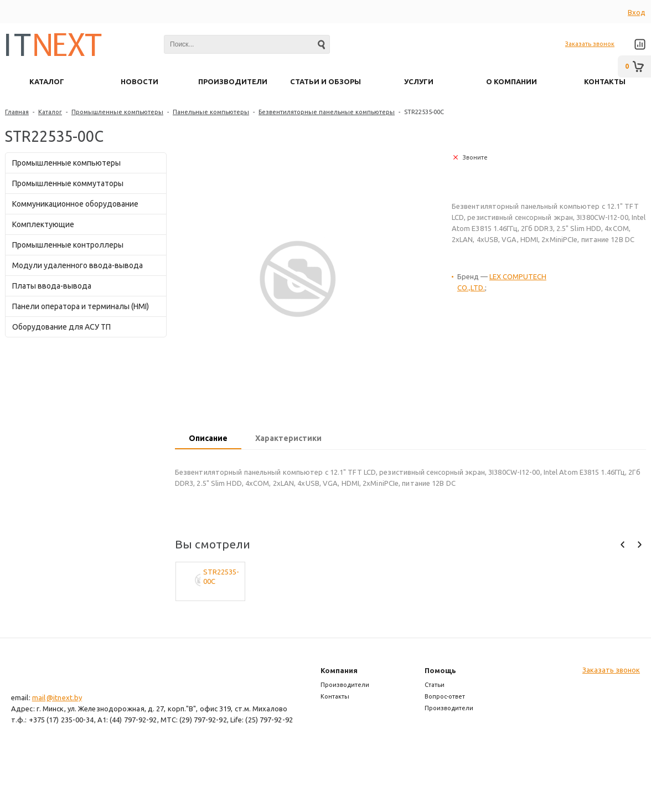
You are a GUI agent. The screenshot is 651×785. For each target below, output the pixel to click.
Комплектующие (43, 224)
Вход (636, 12)
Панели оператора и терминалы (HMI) (80, 306)
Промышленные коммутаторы (67, 183)
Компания (339, 670)
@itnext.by (64, 697)
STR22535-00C (221, 576)
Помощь (440, 670)
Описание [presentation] (208, 438)
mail (38, 697)
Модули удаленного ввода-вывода (77, 265)
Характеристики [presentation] (288, 438)
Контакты (335, 696)
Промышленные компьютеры (117, 112)
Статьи (435, 684)
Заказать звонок (589, 43)
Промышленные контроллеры (67, 244)
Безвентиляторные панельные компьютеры (327, 112)
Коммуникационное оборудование (75, 203)
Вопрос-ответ (445, 696)
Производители (345, 684)
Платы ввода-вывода (51, 285)
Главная (17, 112)
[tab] (208, 439)
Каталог (50, 112)
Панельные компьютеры (211, 112)
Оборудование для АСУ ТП (61, 326)
